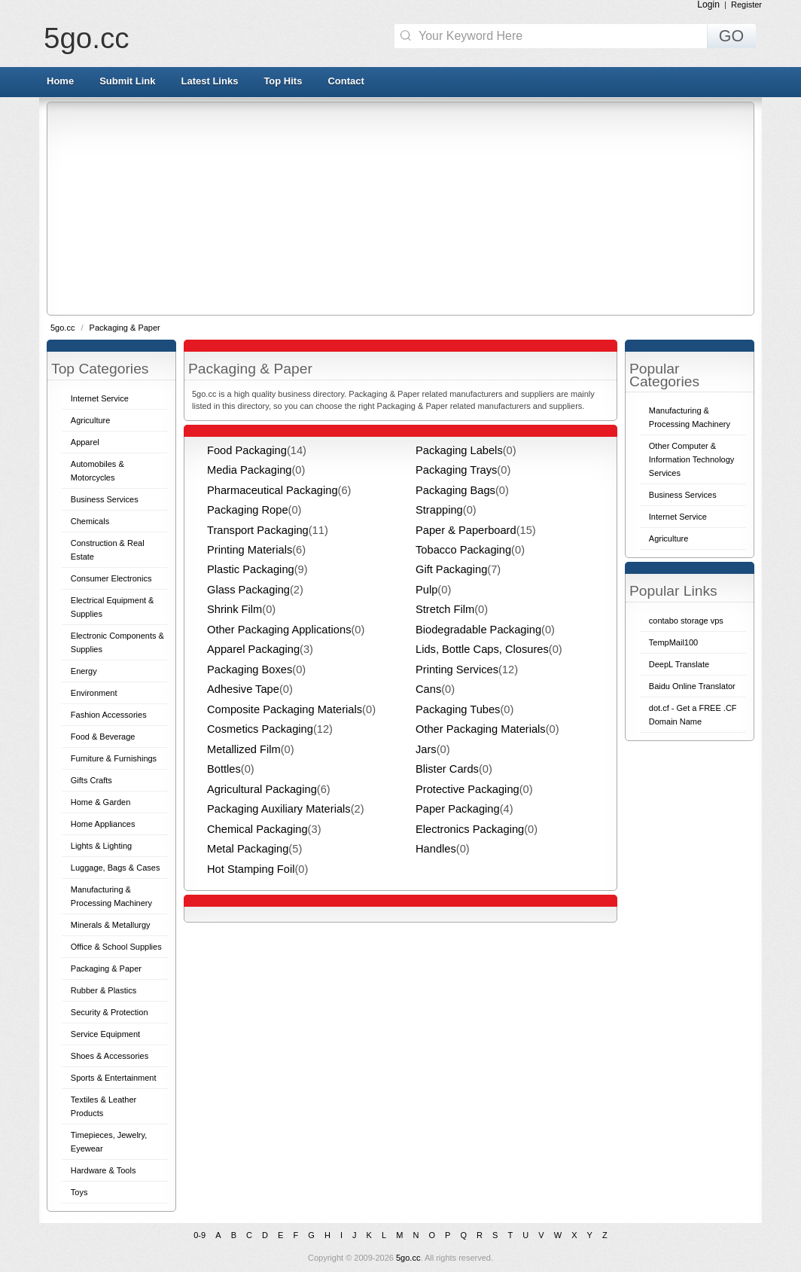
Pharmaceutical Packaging (272, 490)
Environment (94, 692)
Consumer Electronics (111, 578)
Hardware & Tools (103, 1170)
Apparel (85, 442)
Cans (428, 689)
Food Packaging (247, 450)
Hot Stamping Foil (250, 869)
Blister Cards (447, 769)
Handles (436, 849)
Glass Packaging (248, 590)
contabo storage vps (686, 620)
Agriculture (91, 420)
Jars (426, 749)
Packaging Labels (459, 450)
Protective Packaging (467, 789)
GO (731, 36)
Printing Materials (249, 550)
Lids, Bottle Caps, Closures (482, 649)
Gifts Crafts (91, 780)
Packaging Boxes (249, 669)
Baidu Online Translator (692, 686)
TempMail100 (673, 642)
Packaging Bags (455, 490)
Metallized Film (244, 749)
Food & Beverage (103, 736)
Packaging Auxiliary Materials (279, 809)
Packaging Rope (247, 510)
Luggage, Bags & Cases (115, 867)
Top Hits (282, 81)
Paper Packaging (458, 809)
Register (746, 4)
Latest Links (210, 81)
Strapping (439, 510)
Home (60, 81)
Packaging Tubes (458, 709)
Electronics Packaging (470, 829)
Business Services (105, 499)
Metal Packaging (247, 849)
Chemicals (90, 521)
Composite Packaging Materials (284, 709)
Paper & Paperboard (466, 530)
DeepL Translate (679, 664)
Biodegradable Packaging (478, 630)
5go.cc (86, 38)
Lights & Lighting (101, 845)
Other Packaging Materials (481, 729)
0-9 (199, 1235)
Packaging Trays (456, 470)
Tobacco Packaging (463, 550)
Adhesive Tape (243, 689)
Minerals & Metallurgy (111, 924)
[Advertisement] (424, 207)
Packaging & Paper (125, 327)
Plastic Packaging (250, 569)
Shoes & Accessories (109, 1055)
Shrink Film (234, 609)
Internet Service (100, 398)
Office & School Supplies (116, 946)
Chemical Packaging (257, 829)
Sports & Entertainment (114, 1077)
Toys (79, 1192)
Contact (345, 81)
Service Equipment (105, 1034)
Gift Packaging (451, 569)
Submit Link (127, 81)
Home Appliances (103, 823)
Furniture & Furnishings (114, 758)
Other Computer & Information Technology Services (692, 459)
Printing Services (457, 669)
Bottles (224, 769)
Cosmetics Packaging (260, 729)
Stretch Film (445, 609)
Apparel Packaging (253, 649)
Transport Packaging (258, 530)
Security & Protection (109, 1012)
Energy (84, 671)
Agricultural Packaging (262, 789)
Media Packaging (249, 470)
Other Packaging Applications (279, 630)
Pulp (426, 590)
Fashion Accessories (109, 714)
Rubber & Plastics (103, 990)
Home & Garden (100, 802)
